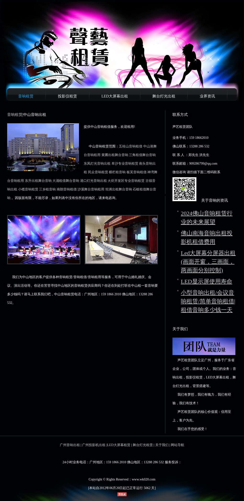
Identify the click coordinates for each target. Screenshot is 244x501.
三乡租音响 (47, 189)
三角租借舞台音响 (142, 155)
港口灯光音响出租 (93, 181)
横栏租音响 (117, 172)
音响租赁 (25, 96)
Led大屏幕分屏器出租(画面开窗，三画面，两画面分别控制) (208, 261)
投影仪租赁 (67, 96)
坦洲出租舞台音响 (118, 189)
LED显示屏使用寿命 (206, 281)
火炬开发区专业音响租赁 (126, 181)
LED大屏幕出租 (114, 96)
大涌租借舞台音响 (65, 181)
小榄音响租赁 (28, 189)
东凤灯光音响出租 (97, 163)
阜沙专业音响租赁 (124, 163)
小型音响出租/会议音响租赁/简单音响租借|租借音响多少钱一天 (208, 301)
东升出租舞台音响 (38, 181)
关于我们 (162, 445)
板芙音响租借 (137, 172)
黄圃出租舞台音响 (114, 155)
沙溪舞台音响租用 (91, 189)
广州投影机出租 (93, 445)
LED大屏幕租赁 (118, 445)
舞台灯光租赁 (143, 445)
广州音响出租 (70, 445)
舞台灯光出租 (163, 96)
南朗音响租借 (67, 189)
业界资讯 (207, 96)
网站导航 (177, 445)
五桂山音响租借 (130, 146)
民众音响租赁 (98, 172)
